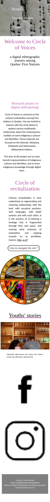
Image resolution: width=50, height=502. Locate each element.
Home (16, 9)
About (17, 27)
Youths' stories (22, 18)
